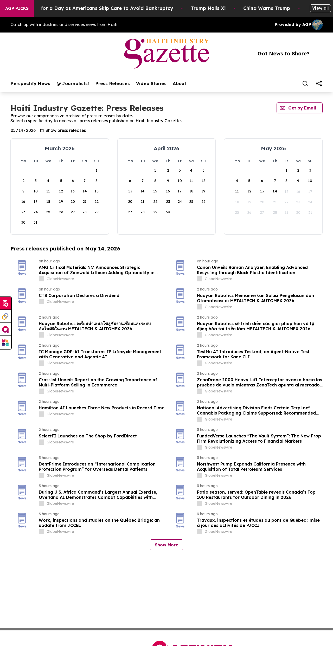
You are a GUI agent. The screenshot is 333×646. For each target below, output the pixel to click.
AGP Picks (17, 8)
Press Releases (112, 83)
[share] (319, 83)
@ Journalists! (72, 83)
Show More (166, 544)
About (179, 83)
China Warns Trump (278, 8)
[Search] (305, 83)
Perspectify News (30, 83)
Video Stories (151, 83)
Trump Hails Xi (220, 8)
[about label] (41, 278)
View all (320, 8)
